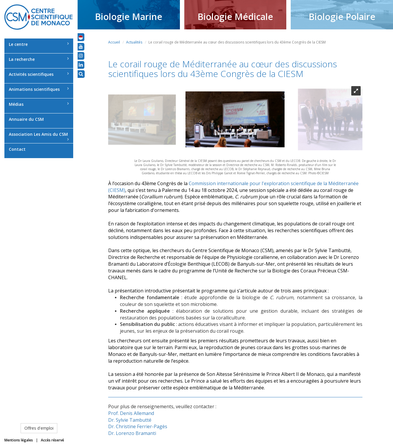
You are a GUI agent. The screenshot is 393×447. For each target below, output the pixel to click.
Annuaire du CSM (26, 119)
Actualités (134, 42)
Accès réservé (52, 440)
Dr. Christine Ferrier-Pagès (137, 426)
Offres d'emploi (38, 428)
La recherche (39, 59)
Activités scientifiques (39, 74)
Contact (17, 149)
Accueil (114, 42)
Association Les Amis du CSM (39, 136)
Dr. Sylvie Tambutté (129, 420)
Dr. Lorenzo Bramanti (132, 433)
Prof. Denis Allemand (131, 413)
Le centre (39, 44)
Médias (39, 104)
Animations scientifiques (39, 89)
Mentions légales (18, 440)
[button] (80, 37)
